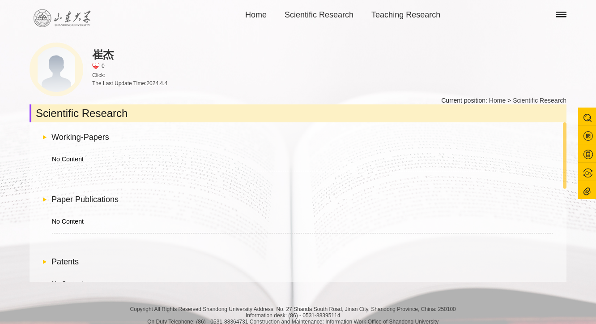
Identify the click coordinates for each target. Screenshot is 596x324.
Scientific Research (319, 14)
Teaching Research (405, 14)
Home (256, 14)
